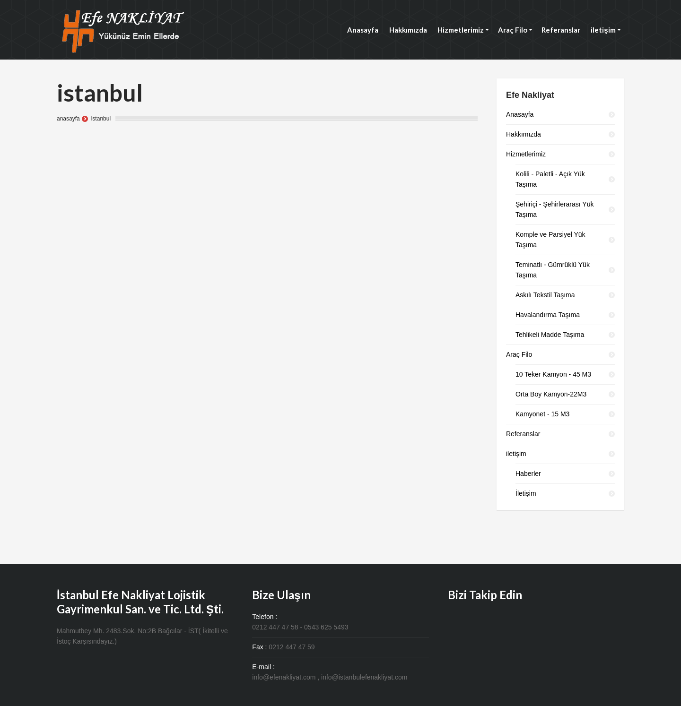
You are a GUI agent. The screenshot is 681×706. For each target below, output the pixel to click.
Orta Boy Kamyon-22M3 (550, 394)
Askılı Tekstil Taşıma (545, 295)
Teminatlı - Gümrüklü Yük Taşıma (552, 270)
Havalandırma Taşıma (547, 315)
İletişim (525, 493)
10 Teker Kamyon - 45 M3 (553, 374)
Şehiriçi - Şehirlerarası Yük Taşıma (554, 209)
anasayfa (68, 118)
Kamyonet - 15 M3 (542, 414)
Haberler (528, 473)
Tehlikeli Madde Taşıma (549, 334)
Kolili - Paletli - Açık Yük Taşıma (550, 179)
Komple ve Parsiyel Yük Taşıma (550, 240)
